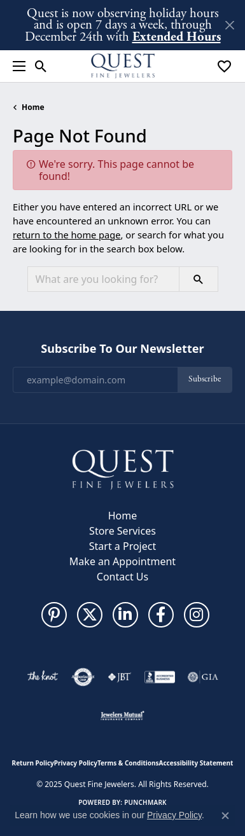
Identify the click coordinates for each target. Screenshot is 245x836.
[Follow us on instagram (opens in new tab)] (196, 614)
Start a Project (122, 546)
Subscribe (204, 379)
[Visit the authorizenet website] (83, 677)
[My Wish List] (224, 66)
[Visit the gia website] (203, 677)
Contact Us (122, 577)
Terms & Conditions (128, 763)
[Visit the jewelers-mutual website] (122, 715)
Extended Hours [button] (176, 37)
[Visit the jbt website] (120, 677)
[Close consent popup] (225, 815)
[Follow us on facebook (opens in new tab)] (161, 614)
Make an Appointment (122, 561)
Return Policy (33, 763)
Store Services (122, 531)
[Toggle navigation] (16, 66)
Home (33, 107)
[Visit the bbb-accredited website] (159, 677)
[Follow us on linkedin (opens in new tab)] (125, 614)
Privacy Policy (75, 763)
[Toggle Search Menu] (41, 66)
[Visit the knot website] (42, 677)
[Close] (229, 25)
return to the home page (67, 234)
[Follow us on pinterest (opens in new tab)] (54, 614)
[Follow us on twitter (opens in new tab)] (89, 614)
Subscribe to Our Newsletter (122, 349)
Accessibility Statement (196, 763)
